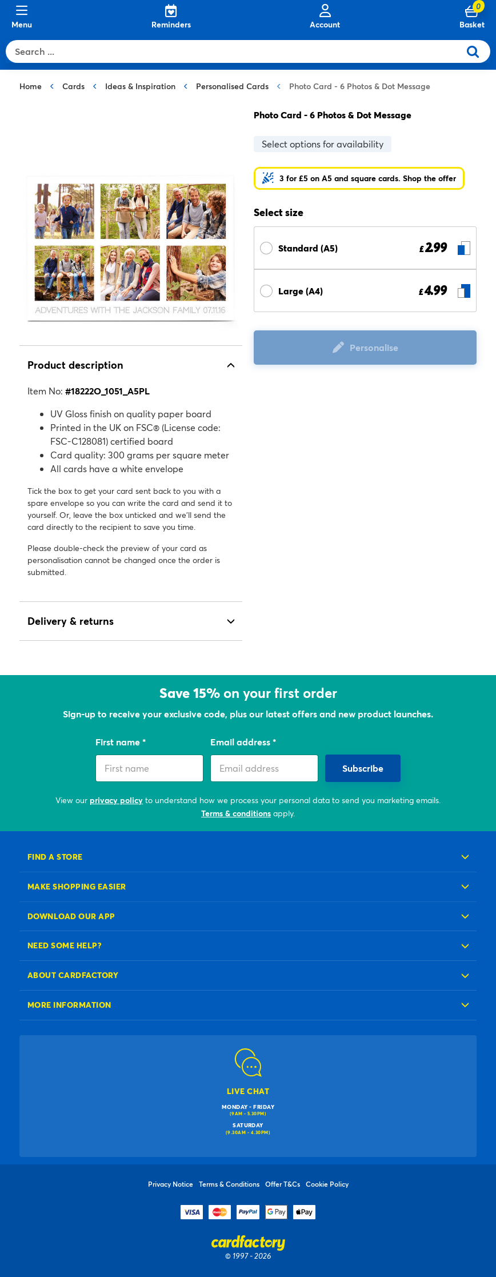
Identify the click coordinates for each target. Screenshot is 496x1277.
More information (69, 1004)
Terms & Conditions (229, 1183)
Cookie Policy (327, 1183)
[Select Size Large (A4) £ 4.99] (365, 290)
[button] (359, 178)
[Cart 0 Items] (472, 17)
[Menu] (21, 17)
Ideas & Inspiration (140, 86)
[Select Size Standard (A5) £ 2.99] (365, 247)
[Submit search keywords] (477, 51)
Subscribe (362, 768)
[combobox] (235, 51)
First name (118, 742)
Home (30, 86)
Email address (241, 742)
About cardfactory (72, 974)
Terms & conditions (236, 813)
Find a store (55, 856)
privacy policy (116, 800)
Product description (75, 365)
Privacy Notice (170, 1183)
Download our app (71, 916)
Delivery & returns (70, 621)
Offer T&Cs (282, 1183)
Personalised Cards (232, 86)
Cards (73, 86)
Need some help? (64, 945)
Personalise (374, 347)
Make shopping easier (76, 886)
